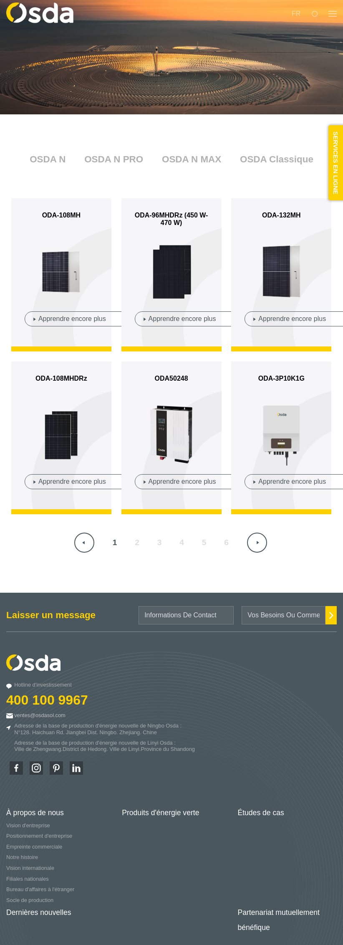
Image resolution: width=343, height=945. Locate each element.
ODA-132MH (281, 215)
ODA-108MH (61, 215)
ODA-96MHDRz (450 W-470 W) (171, 219)
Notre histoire (22, 857)
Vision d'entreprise (28, 825)
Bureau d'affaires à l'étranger (40, 889)
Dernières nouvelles (38, 912)
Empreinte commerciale (34, 847)
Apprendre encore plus (72, 318)
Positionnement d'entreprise (39, 836)
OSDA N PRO (113, 159)
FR (296, 13)
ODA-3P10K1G (281, 378)
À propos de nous (35, 813)
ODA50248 (171, 378)
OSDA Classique (276, 159)
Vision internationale (30, 868)
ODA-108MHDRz (61, 378)
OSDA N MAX (191, 159)
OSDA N (48, 159)
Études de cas (260, 813)
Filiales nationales (27, 879)
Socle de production (29, 900)
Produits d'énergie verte (160, 813)
